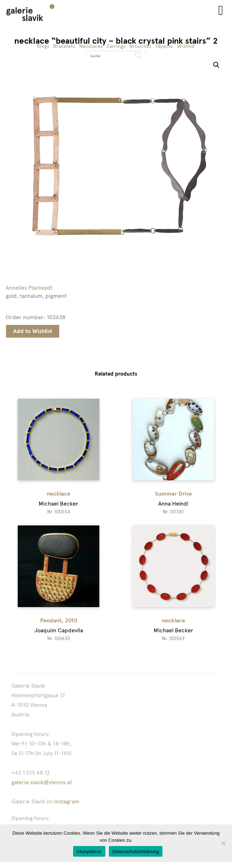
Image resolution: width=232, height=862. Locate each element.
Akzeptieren (89, 851)
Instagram (66, 801)
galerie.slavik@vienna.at (41, 782)
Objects (164, 46)
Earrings (116, 46)
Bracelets (64, 46)
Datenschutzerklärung (135, 851)
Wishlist (186, 46)
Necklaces (91, 46)
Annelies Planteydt (29, 287)
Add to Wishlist (32, 331)
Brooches (140, 46)
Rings (43, 46)
